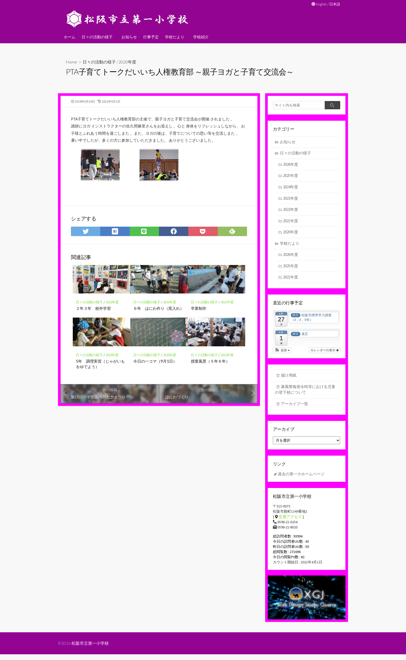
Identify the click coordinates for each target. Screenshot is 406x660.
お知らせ (128, 36)
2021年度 (227, 316)
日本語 (334, 4)
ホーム (69, 36)
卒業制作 (198, 321)
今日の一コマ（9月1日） (155, 374)
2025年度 (169, 369)
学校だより (174, 36)
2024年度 (290, 187)
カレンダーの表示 (324, 351)
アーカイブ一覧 (294, 405)
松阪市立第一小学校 (90, 649)
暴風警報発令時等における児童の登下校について (305, 390)
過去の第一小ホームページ (301, 476)
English (320, 4)
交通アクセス (290, 520)
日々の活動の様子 (97, 36)
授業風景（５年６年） (210, 374)
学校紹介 (199, 36)
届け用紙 (288, 376)
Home (71, 61)
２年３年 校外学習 (93, 321)
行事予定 (150, 36)
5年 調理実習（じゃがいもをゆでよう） (100, 377)
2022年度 (112, 316)
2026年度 (290, 165)
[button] (282, 351)
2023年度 (112, 369)
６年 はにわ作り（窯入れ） (158, 321)
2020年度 (127, 61)
